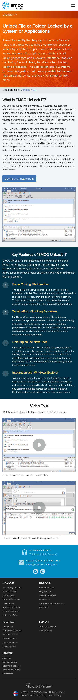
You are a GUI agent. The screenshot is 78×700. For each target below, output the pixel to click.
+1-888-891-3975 (40, 550)
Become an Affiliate (11, 669)
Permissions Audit (10, 611)
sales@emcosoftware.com (41, 564)
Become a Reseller (11, 665)
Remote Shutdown (11, 599)
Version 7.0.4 (28, 89)
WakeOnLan (8, 603)
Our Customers (9, 661)
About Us (6, 657)
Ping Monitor (8, 595)
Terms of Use (26, 695)
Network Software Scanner (51, 603)
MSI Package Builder (12, 587)
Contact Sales (45, 630)
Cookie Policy (55, 695)
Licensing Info (9, 646)
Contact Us (7, 673)
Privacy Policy (40, 695)
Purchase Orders (10, 634)
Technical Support (47, 626)
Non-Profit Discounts (12, 630)
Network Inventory (11, 607)
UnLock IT (8, 14)
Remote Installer (10, 591)
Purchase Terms (10, 642)
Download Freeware (18, 178)
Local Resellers (9, 638)
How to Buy (7, 626)
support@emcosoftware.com (43, 560)
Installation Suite (10, 615)
